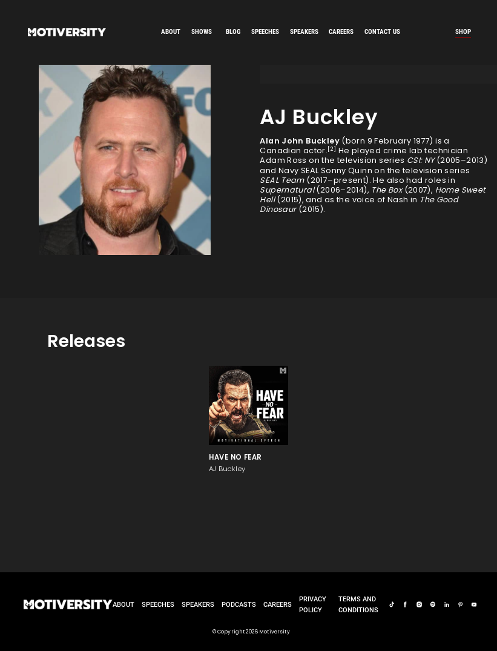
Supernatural (287, 190)
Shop (463, 31)
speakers (304, 31)
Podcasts (239, 604)
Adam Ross (283, 160)
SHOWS (201, 31)
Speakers (198, 604)
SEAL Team (282, 180)
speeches (265, 31)
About (170, 31)
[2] (331, 149)
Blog (233, 31)
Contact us (382, 31)
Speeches (158, 604)
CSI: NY (421, 160)
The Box (386, 190)
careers (341, 31)
